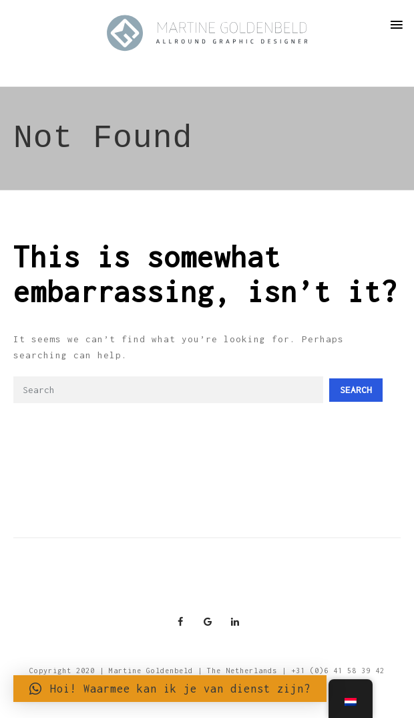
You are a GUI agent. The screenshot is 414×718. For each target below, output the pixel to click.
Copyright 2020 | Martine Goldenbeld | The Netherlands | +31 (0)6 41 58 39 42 (207, 671)
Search (356, 389)
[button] (170, 688)
